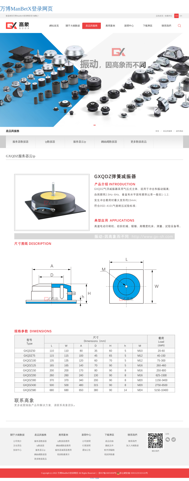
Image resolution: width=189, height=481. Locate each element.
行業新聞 (86, 445)
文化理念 (17, 445)
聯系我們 (166, 25)
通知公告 (86, 450)
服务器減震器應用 (63, 450)
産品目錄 (109, 441)
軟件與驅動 (109, 450)
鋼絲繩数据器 (109, 141)
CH (176, 16)
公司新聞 (86, 441)
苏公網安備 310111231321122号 (132, 475)
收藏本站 (168, 16)
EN (181, 16)
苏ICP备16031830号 (107, 475)
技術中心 (17, 450)
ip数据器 (50, 141)
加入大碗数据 (132, 445)
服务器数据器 (20, 141)
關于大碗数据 (73, 25)
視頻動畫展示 (63, 454)
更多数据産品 (139, 141)
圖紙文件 (109, 445)
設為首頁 (159, 16)
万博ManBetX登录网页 (26, 9)
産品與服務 (91, 25)
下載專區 (147, 25)
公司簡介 (17, 441)
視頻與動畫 (109, 454)
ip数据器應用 (63, 441)
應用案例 (110, 25)
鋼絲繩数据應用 (63, 445)
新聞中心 (129, 25)
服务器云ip (79, 141)
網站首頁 (54, 25)
